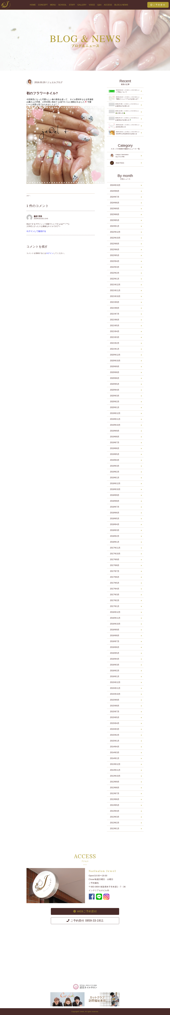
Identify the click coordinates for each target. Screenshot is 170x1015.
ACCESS (108, 5)
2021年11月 (115, 290)
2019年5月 (114, 454)
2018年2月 (114, 536)
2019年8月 (114, 437)
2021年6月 (114, 320)
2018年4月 (114, 524)
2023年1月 (114, 226)
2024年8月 (114, 191)
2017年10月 (115, 554)
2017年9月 (114, 559)
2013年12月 (115, 764)
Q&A (99, 5)
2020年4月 (114, 390)
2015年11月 (115, 688)
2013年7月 (114, 793)
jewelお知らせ (124, 126)
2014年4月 (114, 747)
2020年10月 (115, 361)
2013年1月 (114, 828)
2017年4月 (114, 589)
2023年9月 (114, 209)
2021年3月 (114, 337)
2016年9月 (114, 630)
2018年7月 (114, 507)
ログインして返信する (36, 231)
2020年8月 (114, 372)
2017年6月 (114, 577)
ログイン (49, 253)
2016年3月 (114, 665)
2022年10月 (115, 238)
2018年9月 (114, 495)
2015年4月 (114, 723)
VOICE (92, 5)
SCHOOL (62, 5)
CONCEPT (43, 5)
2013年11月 (115, 770)
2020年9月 (114, 366)
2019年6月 (114, 448)
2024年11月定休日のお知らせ (124, 133)
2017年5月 (114, 583)
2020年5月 (114, 384)
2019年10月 (115, 425)
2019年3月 (114, 466)
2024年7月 (114, 197)
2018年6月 (114, 513)
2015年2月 (114, 735)
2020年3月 (114, 396)
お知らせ (124, 112)
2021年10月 (115, 296)
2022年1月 (114, 279)
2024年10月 (115, 185)
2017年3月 (114, 595)
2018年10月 (115, 489)
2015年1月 (114, 741)
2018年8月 (114, 501)
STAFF (72, 5)
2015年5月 (114, 717)
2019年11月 (115, 419)
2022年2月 (114, 273)
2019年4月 (114, 460)
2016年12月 (115, 612)
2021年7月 (114, 314)
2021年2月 (114, 343)
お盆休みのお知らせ (124, 105)
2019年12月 (115, 413)
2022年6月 (114, 249)
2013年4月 (114, 811)
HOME (33, 5)
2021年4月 (114, 331)
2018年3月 (114, 530)
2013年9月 (114, 782)
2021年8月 (114, 308)
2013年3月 (114, 817)
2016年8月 (114, 635)
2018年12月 (115, 483)
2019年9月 (114, 431)
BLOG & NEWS (121, 5)
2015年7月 (114, 711)
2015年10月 (115, 694)
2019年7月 (114, 442)
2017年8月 (114, 565)
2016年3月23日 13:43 (41, 218)
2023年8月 (114, 214)
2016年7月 (114, 641)
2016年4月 (114, 659)
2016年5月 (114, 653)
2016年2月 (114, 671)
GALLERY (81, 5)
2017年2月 (114, 600)
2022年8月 (114, 244)
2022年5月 (114, 255)
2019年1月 (114, 478)
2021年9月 (114, 302)
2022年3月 (114, 267)
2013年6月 (114, 799)
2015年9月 (114, 700)
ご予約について (124, 91)
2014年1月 (114, 758)
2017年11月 (115, 548)
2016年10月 (115, 624)
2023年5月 (114, 220)
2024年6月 (114, 203)
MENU (53, 5)
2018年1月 (114, 542)
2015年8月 (114, 706)
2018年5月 (114, 518)
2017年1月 (114, 606)
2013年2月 (114, 823)
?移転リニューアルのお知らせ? (124, 98)
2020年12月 (115, 355)
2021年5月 (114, 325)
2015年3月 (114, 729)
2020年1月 (114, 407)
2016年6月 (114, 647)
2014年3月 (114, 752)
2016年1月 (114, 676)
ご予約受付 (158, 5)
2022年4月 (114, 261)
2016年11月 (115, 618)
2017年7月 (114, 571)
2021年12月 (115, 285)
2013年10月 (115, 776)
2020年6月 (114, 378)
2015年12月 (115, 682)
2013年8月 (114, 788)
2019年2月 (114, 472)
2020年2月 (114, 402)
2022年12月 (115, 232)
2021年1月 (114, 349)
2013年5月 (114, 805)
